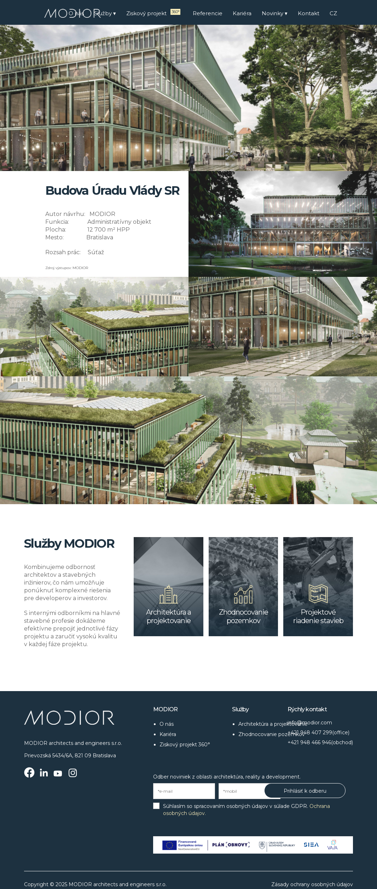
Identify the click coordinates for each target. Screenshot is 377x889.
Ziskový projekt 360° (185, 744)
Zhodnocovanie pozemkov (271, 734)
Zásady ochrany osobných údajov (312, 884)
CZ (333, 13)
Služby (103, 13)
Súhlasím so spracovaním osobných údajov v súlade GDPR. (246, 809)
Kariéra (242, 13)
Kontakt (308, 13)
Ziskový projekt (149, 13)
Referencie (207, 13)
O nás (76, 13)
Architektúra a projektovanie (273, 724)
